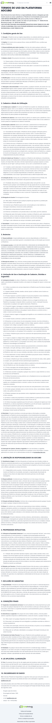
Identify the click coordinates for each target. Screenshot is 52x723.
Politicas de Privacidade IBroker (26, 713)
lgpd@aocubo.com (6, 680)
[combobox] (32, 2)
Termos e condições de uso (26, 716)
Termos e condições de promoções (26, 718)
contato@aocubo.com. (39, 452)
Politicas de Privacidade (26, 711)
